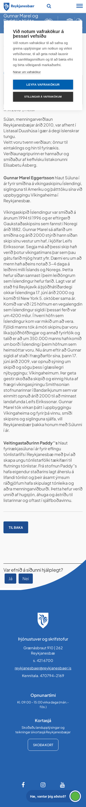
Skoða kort (43, 745)
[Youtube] (62, 784)
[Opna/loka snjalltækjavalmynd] (79, 6)
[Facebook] (23, 784)
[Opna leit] (49, 6)
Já (10, 578)
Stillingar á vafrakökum (43, 96)
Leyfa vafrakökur (43, 84)
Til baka (16, 527)
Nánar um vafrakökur (27, 72)
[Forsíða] (19, 6)
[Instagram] (43, 784)
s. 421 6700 (43, 660)
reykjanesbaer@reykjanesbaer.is (43, 668)
